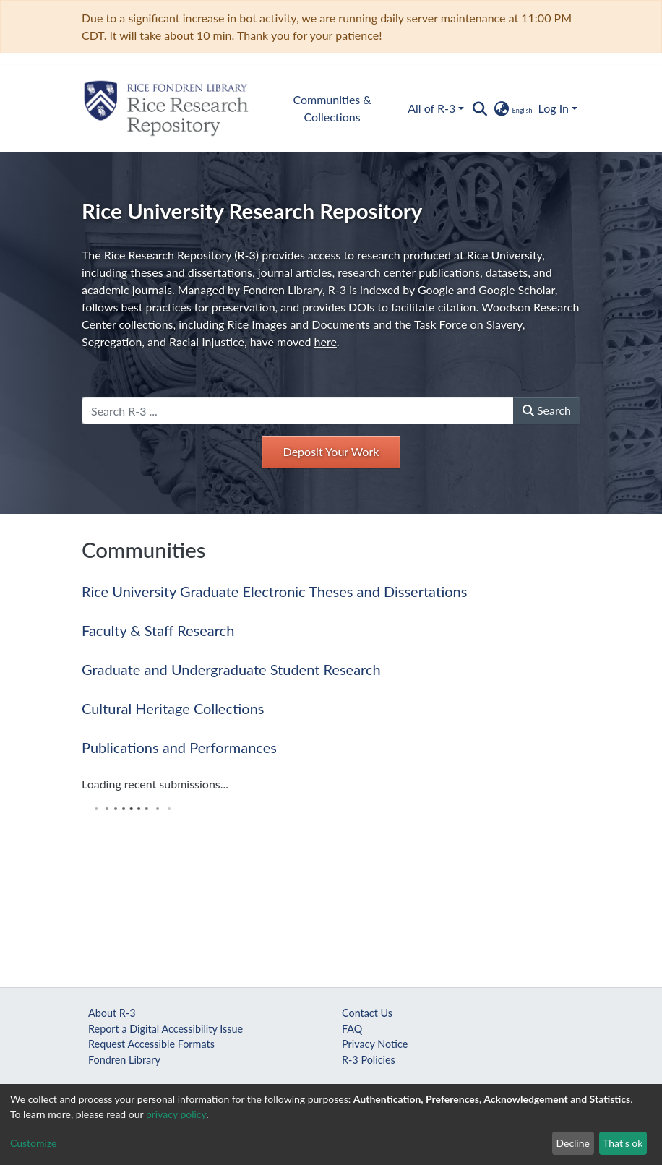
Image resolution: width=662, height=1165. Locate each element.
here (325, 341)
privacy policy (176, 1114)
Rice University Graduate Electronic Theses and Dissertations (274, 591)
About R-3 (112, 1013)
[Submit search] (479, 108)
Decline (573, 1143)
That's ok (622, 1143)
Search (547, 410)
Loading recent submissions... (155, 784)
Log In (553, 108)
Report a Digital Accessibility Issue (165, 1029)
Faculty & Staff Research (158, 630)
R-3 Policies (368, 1060)
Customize (33, 1143)
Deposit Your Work (331, 451)
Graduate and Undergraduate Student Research (231, 669)
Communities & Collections (332, 108)
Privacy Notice (375, 1044)
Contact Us (367, 1013)
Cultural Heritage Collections (173, 708)
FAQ (352, 1029)
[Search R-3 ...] (298, 410)
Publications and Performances (179, 747)
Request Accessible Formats (151, 1044)
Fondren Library (124, 1060)
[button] (512, 108)
